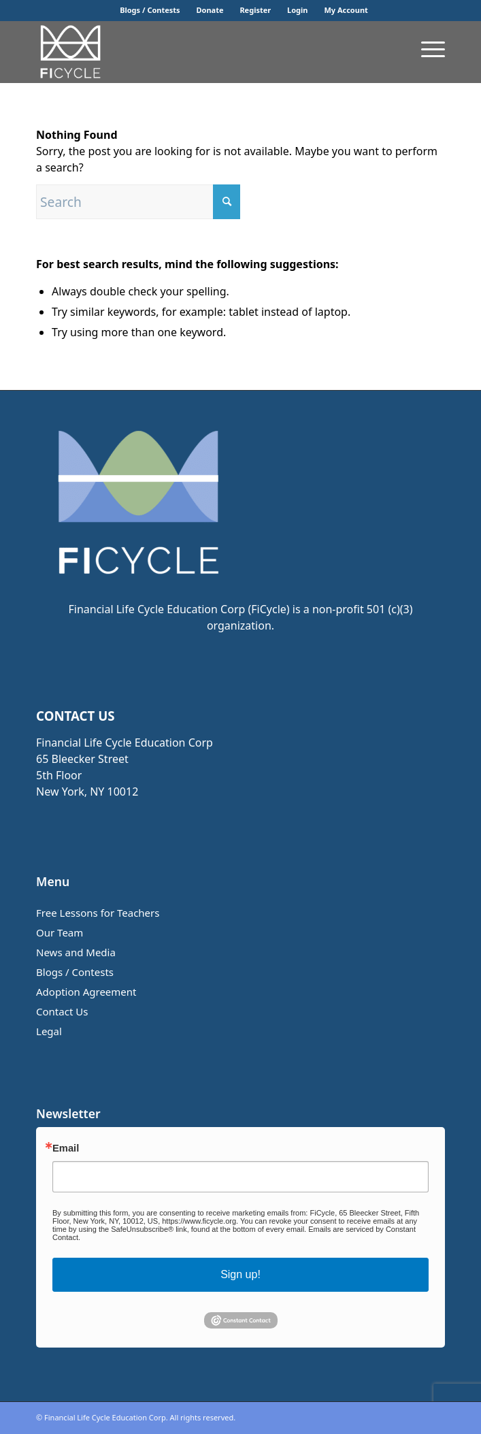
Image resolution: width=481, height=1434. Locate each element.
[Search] (138, 201)
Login (297, 10)
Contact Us (62, 1011)
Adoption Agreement (86, 991)
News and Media (76, 952)
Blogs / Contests (150, 10)
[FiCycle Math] (199, 52)
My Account (345, 10)
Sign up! (240, 1274)
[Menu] (426, 48)
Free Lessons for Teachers (97, 912)
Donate (210, 10)
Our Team (59, 932)
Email (65, 1148)
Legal (49, 1031)
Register (255, 10)
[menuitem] (150, 10)
